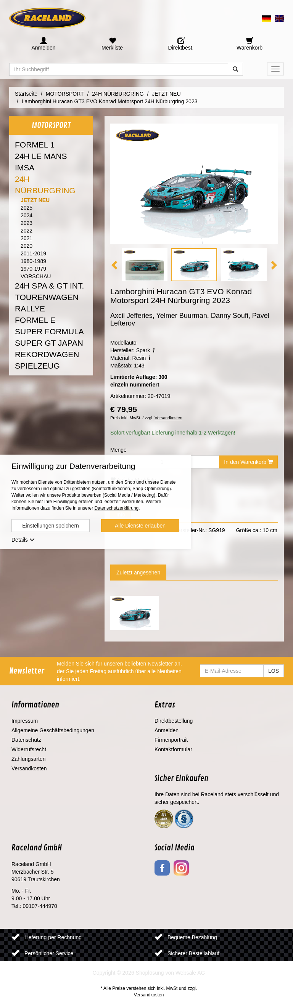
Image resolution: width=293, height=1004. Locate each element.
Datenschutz (26, 740)
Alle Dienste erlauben (140, 526)
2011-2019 (33, 253)
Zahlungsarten (28, 759)
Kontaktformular (173, 749)
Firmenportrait (171, 740)
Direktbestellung (174, 721)
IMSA (24, 167)
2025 (26, 208)
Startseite (26, 94)
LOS (273, 671)
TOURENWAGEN (47, 297)
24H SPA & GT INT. (49, 285)
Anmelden (167, 730)
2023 (26, 223)
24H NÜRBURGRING (45, 185)
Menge (118, 450)
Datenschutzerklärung (116, 508)
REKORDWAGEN (47, 354)
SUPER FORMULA (49, 331)
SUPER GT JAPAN (49, 342)
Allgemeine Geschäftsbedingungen (52, 730)
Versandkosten (168, 417)
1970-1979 (33, 269)
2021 (26, 238)
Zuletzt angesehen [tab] (138, 572)
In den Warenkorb (248, 462)
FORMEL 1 (35, 144)
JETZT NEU (35, 200)
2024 (26, 215)
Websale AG (190, 973)
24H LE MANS (41, 156)
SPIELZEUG (37, 365)
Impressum (24, 721)
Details (23, 540)
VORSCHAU (36, 276)
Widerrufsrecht (28, 749)
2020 (26, 246)
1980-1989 (33, 261)
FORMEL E (35, 320)
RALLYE (30, 308)
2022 (26, 231)
